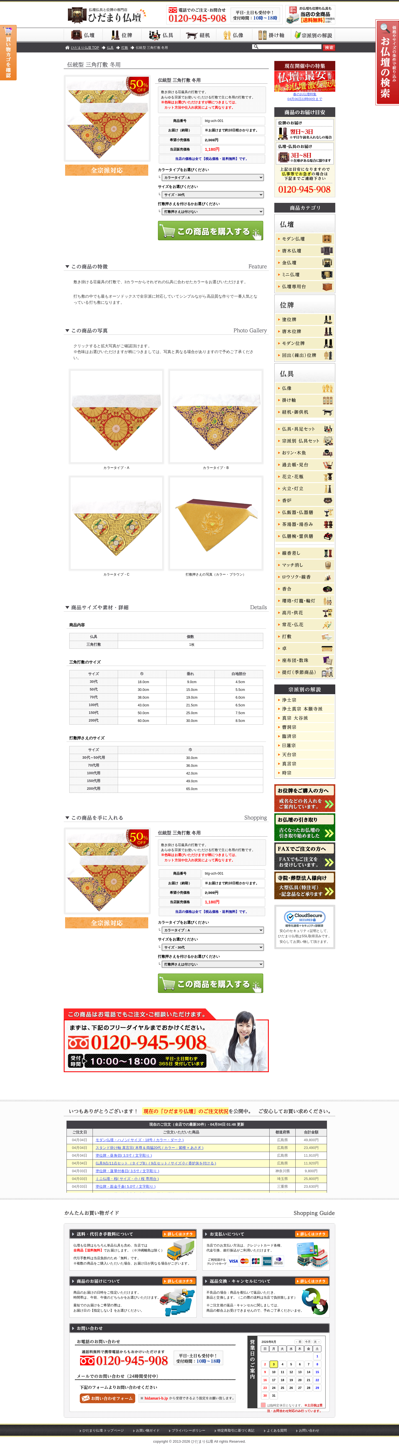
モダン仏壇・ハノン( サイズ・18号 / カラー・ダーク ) (140, 1140)
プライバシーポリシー (188, 1430)
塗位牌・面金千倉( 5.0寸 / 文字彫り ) (126, 1186)
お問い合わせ (309, 1430)
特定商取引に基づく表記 (236, 1430)
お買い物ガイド (148, 1430)
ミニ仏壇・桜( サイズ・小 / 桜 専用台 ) (127, 1179)
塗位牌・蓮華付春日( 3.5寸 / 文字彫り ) (127, 1171)
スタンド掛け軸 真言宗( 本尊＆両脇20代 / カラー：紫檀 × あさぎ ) (149, 1148)
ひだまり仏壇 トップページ (103, 1430)
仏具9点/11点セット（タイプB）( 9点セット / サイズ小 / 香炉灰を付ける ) (156, 1163)
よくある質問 (277, 1430)
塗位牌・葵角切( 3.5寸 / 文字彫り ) (124, 1155)
